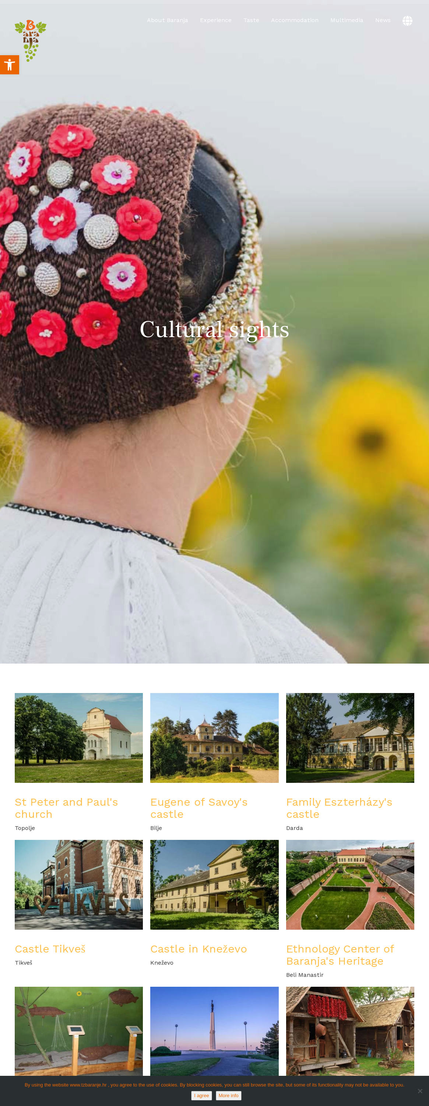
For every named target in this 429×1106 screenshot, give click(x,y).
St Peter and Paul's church (66, 807)
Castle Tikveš (50, 948)
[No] (419, 1091)
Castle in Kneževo (198, 948)
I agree (201, 1095)
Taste (251, 20)
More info (229, 1095)
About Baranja (167, 20)
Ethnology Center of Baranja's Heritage (340, 954)
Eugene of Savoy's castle (199, 807)
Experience (216, 20)
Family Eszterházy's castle (339, 807)
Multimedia (346, 20)
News (383, 20)
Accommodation (295, 20)
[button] (9, 64)
